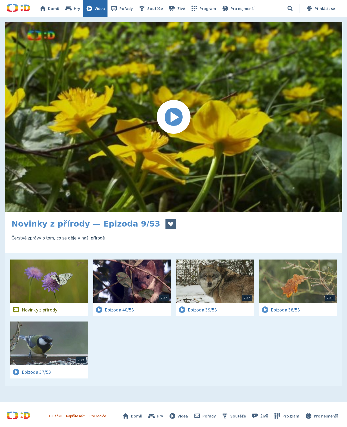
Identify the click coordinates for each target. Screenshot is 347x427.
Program (203, 8)
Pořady (121, 8)
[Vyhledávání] (290, 8)
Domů (49, 8)
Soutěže (150, 8)
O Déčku (55, 416)
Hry (72, 8)
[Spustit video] (173, 117)
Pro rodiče (98, 416)
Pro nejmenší (238, 8)
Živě (176, 8)
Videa (95, 8)
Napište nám (76, 416)
